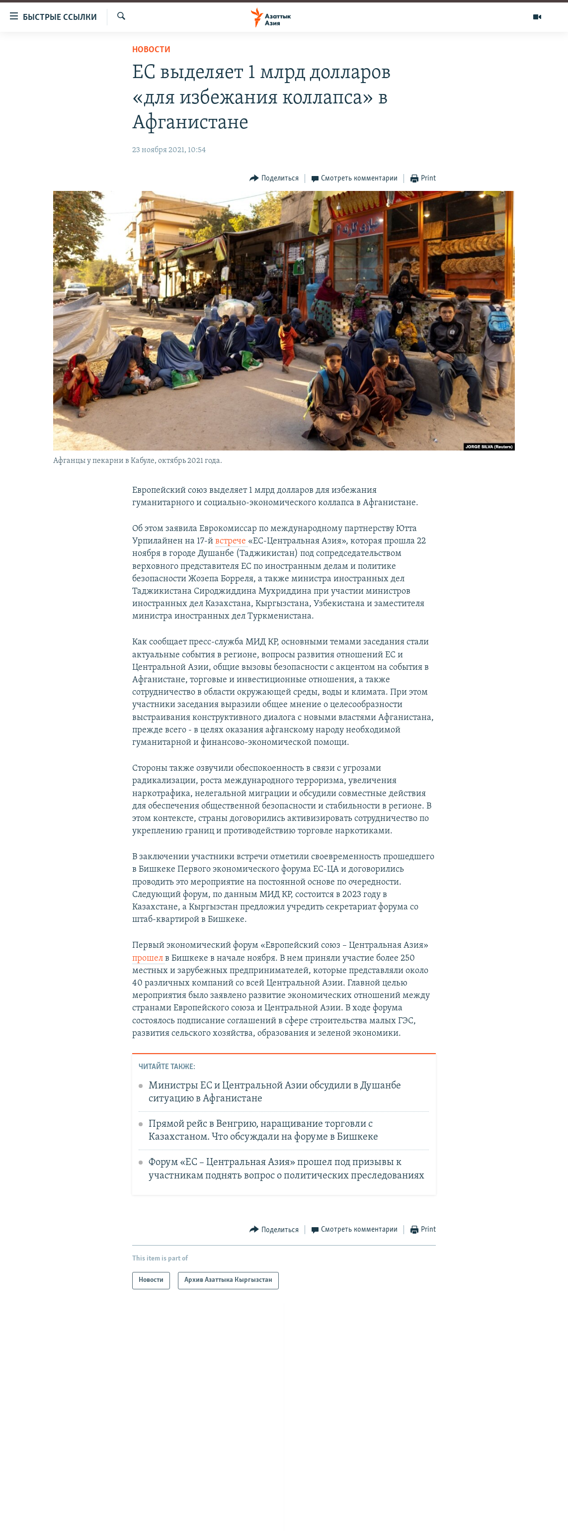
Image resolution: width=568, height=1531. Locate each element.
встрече (231, 541)
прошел (148, 958)
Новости (151, 50)
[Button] (274, 178)
